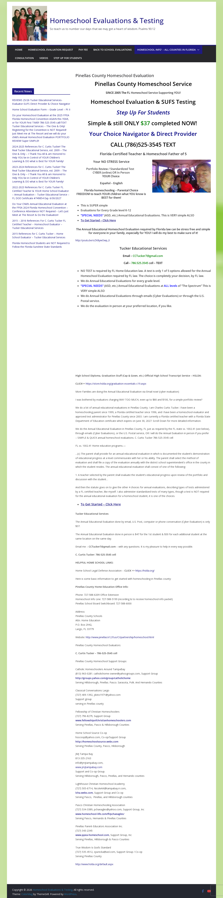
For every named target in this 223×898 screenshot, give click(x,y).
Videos (43, 58)
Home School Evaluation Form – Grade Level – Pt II (41, 109)
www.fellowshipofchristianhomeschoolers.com (103, 720)
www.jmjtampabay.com (88, 767)
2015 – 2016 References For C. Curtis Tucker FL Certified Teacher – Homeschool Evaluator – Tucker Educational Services (39, 224)
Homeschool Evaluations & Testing (107, 20)
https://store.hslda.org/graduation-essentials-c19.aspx (116, 383)
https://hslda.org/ (145, 570)
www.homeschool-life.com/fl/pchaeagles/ (99, 814)
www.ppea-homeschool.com (92, 835)
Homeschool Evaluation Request (50, 49)
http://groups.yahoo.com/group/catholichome (102, 678)
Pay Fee (83, 49)
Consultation (24, 58)
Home (18, 49)
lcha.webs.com (84, 792)
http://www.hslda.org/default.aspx (94, 864)
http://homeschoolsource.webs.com (96, 741)
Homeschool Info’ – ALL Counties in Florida (166, 49)
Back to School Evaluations (112, 49)
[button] (197, 49)
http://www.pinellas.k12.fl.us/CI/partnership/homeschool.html (120, 637)
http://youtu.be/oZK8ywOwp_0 (92, 240)
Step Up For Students (68, 58)
